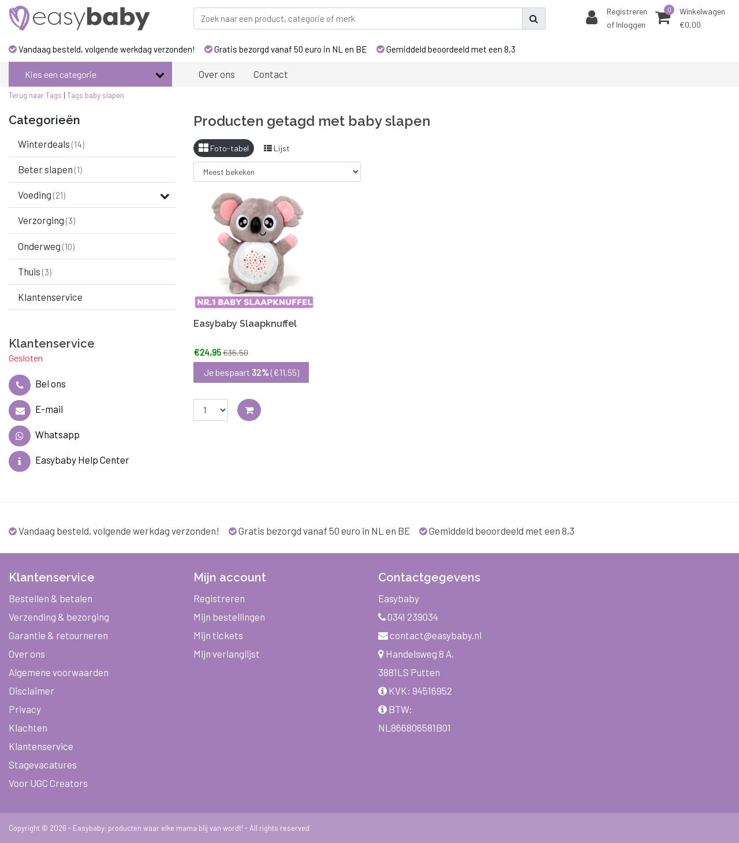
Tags (75, 95)
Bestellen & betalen (50, 598)
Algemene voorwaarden (59, 672)
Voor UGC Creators (48, 783)
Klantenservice (41, 746)
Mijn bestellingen (229, 616)
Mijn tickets (218, 635)
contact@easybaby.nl (430, 635)
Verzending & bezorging (59, 616)
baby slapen (104, 95)
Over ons (27, 653)
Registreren (219, 598)
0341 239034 (408, 616)
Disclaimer (31, 690)
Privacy (25, 709)
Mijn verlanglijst (226, 653)
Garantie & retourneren (58, 635)
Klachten (28, 727)
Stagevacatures (43, 764)
